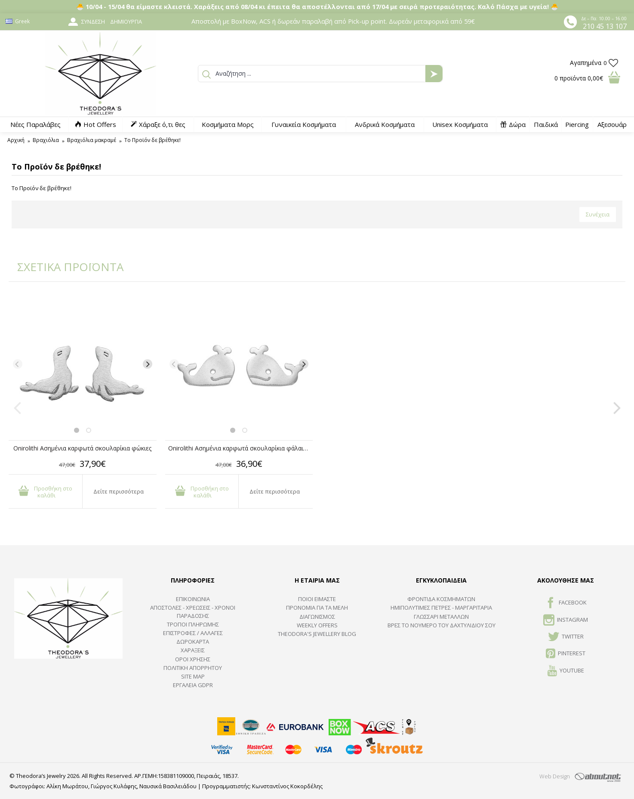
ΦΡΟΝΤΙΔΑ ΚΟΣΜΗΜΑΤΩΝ (441, 599)
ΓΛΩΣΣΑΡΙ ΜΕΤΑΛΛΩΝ (441, 616)
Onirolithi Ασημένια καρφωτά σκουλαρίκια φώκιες (82, 448)
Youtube (566, 671)
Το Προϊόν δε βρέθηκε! (152, 140)
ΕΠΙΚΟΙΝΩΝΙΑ (193, 599)
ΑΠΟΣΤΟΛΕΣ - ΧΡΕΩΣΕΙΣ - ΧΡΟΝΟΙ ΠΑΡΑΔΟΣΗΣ (192, 611)
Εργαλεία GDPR (193, 685)
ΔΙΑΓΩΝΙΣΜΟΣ (317, 616)
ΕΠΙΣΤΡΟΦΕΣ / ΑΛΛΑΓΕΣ (193, 633)
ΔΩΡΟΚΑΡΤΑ (192, 641)
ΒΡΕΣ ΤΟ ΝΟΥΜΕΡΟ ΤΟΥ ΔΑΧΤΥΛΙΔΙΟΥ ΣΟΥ (442, 625)
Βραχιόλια (46, 140)
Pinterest (565, 654)
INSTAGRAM (565, 620)
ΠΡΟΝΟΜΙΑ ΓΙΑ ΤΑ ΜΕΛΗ (317, 607)
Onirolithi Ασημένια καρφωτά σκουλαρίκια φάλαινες (240, 448)
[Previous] (17, 364)
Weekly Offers (317, 625)
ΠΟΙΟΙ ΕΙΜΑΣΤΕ (317, 599)
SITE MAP (193, 676)
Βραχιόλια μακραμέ (91, 140)
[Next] (147, 364)
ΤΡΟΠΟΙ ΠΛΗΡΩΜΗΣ (193, 624)
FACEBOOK (566, 603)
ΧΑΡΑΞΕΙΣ (193, 650)
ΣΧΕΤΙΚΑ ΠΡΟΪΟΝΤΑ (64, 267)
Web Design (554, 776)
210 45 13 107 (605, 26)
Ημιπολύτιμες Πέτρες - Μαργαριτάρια (441, 607)
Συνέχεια (597, 214)
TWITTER (566, 637)
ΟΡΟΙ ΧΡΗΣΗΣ (192, 659)
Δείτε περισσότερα (118, 491)
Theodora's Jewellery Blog (317, 634)
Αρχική (16, 140)
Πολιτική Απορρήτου (192, 668)
